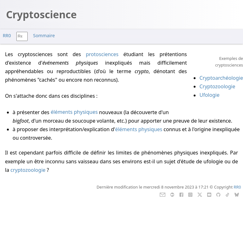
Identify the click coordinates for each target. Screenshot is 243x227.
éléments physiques (74, 112)
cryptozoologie (27, 169)
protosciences (102, 54)
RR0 (7, 35)
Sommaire (44, 35)
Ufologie (209, 95)
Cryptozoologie (217, 86)
